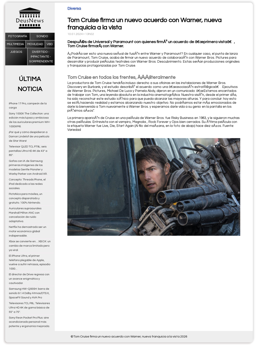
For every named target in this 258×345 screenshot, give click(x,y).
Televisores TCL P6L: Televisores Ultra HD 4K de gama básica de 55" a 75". (29, 307)
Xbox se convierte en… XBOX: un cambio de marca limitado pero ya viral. (30, 246)
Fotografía (17, 36)
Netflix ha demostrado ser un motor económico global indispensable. (27, 231)
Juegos (16, 51)
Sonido (42, 36)
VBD (50, 44)
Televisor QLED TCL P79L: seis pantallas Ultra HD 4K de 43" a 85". (28, 151)
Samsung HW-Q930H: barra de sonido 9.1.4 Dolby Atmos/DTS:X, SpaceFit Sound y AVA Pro (29, 293)
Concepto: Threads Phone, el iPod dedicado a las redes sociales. (27, 184)
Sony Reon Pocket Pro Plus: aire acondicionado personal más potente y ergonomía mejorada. (29, 322)
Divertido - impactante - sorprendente (41, 56)
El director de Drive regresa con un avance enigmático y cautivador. (29, 279)
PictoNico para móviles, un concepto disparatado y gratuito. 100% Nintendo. (25, 198)
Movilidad (35, 44)
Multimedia (15, 44)
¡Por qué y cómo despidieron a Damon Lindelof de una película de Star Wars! (29, 136)
